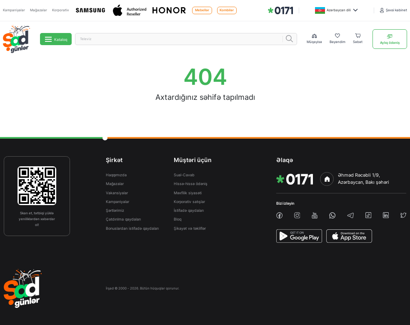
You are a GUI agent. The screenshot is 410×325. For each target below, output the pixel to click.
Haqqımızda (116, 175)
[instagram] (297, 215)
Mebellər (202, 10)
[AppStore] (349, 236)
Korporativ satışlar (189, 201)
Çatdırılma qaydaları (123, 219)
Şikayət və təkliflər (190, 228)
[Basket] (357, 39)
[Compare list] (314, 39)
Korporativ (60, 10)
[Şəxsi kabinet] (393, 10)
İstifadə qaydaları (189, 210)
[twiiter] (403, 215)
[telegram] (350, 215)
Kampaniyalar (14, 10)
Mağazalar (38, 10)
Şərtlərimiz (115, 210)
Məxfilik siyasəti (188, 192)
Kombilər (227, 10)
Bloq (177, 219)
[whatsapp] (332, 215)
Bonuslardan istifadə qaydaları (132, 228)
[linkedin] (386, 215)
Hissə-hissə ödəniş (191, 183)
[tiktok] (368, 215)
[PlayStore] (299, 236)
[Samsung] (91, 10)
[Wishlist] (337, 39)
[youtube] (315, 215)
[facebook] (279, 215)
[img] (280, 10)
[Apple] (130, 11)
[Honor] (169, 10)
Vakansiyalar (117, 192)
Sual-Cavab (184, 175)
